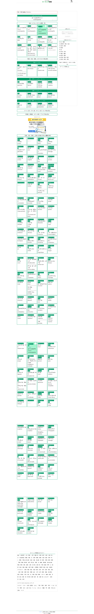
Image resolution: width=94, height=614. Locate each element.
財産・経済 (41, 555)
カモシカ (39, 588)
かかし (35, 585)
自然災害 (23, 555)
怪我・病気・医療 (49, 560)
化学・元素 (44, 569)
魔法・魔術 (25, 567)
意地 (19, 590)
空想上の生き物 (25, 560)
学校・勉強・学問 (45, 564)
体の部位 (50, 572)
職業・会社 (32, 572)
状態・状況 (26, 572)
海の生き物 (49, 562)
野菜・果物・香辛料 (22, 562)
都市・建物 (35, 557)
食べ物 (33, 564)
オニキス (20, 585)
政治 (21, 567)
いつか (52, 585)
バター (24, 585)
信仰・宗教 (20, 572)
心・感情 (63, 42)
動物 (40, 557)
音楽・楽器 (44, 557)
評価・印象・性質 (28, 569)
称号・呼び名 (31, 562)
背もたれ (53, 588)
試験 (49, 588)
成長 (46, 585)
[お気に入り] (25, 26)
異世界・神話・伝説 (44, 567)
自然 (46, 555)
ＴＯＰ (40, 611)
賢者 (43, 585)
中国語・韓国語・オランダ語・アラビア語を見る (37, 114)
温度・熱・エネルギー (44, 576)
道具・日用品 (20, 574)
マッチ (22, 590)
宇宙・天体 (26, 574)
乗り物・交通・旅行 (31, 576)
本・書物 (40, 562)
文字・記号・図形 (40, 572)
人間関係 (37, 567)
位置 (30, 564)
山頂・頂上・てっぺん (31, 588)
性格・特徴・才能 (21, 564)
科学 (23, 579)
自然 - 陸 (38, 564)
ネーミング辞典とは (64, 66)
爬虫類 (44, 562)
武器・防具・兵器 (37, 569)
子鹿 (39, 585)
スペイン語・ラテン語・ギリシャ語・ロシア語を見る (37, 110)
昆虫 (52, 569)
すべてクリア (67, 36)
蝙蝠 (44, 588)
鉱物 (27, 564)
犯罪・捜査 (31, 567)
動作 (18, 555)
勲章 (21, 588)
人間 (32, 555)
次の (24, 588)
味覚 (49, 569)
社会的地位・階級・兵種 (25, 557)
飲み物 (37, 560)
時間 (36, 562)
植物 (46, 572)
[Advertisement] (47, 7)
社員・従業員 (30, 585)
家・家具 (42, 560)
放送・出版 (32, 560)
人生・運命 (27, 555)
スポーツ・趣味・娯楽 (46, 574)
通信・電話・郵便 (36, 574)
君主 (49, 585)
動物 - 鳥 (36, 555)
